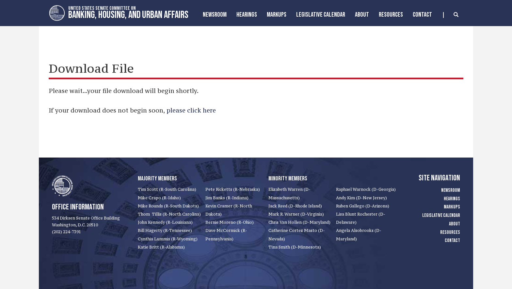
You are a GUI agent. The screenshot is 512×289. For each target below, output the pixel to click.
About (362, 15)
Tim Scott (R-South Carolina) (167, 189)
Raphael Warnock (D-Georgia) (366, 189)
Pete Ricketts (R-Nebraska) (232, 189)
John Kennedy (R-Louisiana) (165, 222)
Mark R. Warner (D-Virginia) (296, 214)
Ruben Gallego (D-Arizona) (362, 206)
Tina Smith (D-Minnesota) (294, 247)
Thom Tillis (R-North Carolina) (169, 214)
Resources (391, 15)
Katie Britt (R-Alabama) (161, 247)
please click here (191, 110)
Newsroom (215, 15)
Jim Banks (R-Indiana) (226, 197)
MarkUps (276, 15)
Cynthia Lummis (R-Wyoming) (168, 238)
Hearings (246, 15)
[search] (450, 15)
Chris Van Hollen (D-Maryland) (299, 222)
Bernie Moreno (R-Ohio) (229, 222)
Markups (452, 207)
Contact (422, 15)
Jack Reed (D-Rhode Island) (295, 206)
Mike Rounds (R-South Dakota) (168, 206)
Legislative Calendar (320, 15)
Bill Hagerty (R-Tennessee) (165, 230)
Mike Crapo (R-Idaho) (159, 197)
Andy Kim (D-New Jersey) (361, 197)
